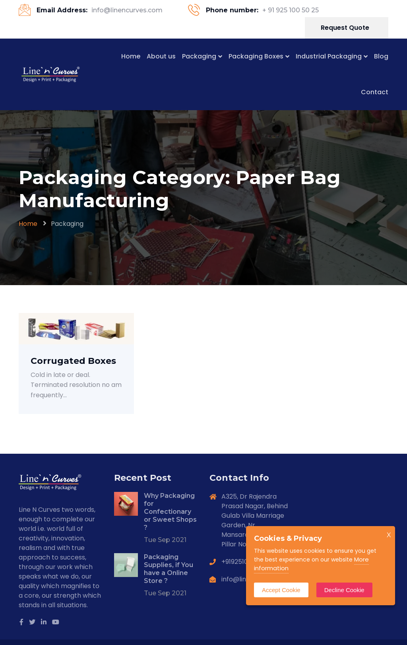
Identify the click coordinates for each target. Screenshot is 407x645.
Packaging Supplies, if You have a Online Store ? (168, 569)
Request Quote (346, 27)
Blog (381, 56)
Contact (374, 92)
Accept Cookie (281, 590)
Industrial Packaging (329, 56)
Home (130, 56)
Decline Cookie (344, 590)
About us (161, 56)
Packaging (199, 56)
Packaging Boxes (256, 56)
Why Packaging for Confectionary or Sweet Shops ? (170, 511)
